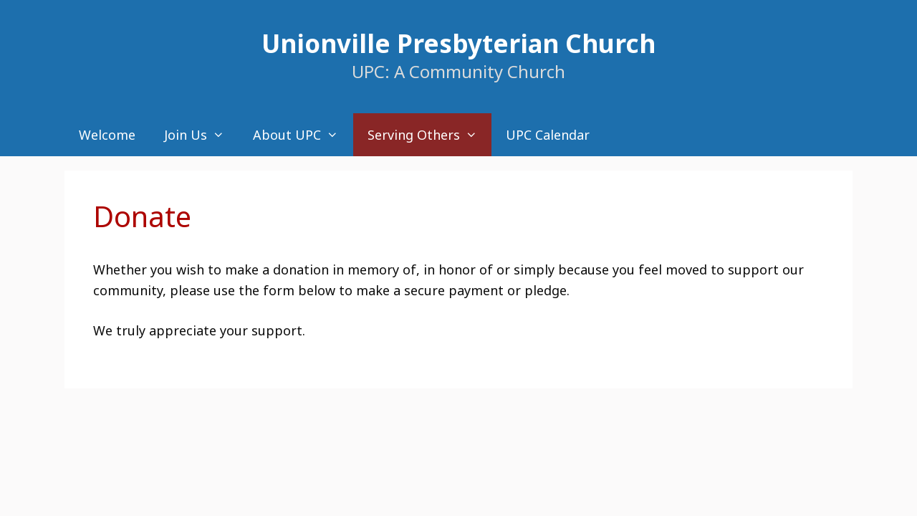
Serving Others (429, 134)
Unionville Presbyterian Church (458, 43)
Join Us (201, 134)
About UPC (302, 134)
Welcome (107, 134)
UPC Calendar (548, 134)
